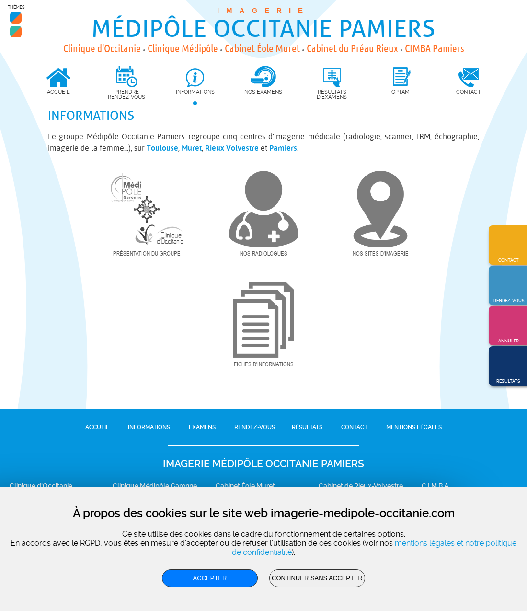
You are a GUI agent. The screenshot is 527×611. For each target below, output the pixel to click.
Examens (202, 427)
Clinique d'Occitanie (102, 49)
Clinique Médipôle (183, 49)
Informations (149, 427)
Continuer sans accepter (317, 578)
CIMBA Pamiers (434, 49)
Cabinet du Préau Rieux (352, 49)
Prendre (126, 82)
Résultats (307, 427)
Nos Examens (263, 91)
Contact (354, 427)
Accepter (210, 578)
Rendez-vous (254, 427)
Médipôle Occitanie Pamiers (263, 29)
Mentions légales (414, 427)
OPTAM (400, 91)
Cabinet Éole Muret (262, 49)
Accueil (97, 427)
